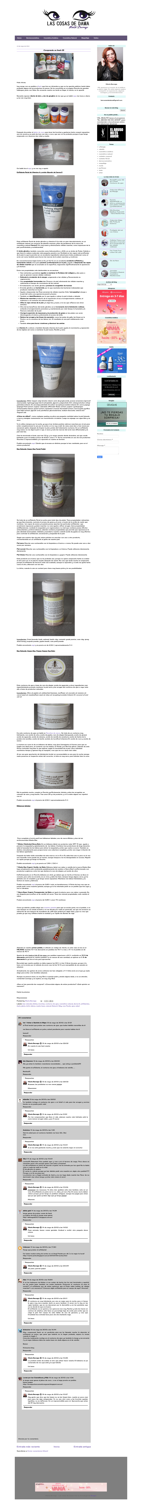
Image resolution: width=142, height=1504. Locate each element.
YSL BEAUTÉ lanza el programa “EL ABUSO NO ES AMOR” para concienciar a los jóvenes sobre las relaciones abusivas (111, 121)
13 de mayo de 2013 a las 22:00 (46, 1061)
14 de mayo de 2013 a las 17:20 (43, 1247)
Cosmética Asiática (51, 38)
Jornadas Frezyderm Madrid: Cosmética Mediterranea (117, 273)
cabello (101, 149)
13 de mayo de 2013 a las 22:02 (55, 1043)
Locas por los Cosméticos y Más (35, 1377)
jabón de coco (39, 132)
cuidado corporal (105, 156)
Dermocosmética (32, 38)
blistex (35, 1004)
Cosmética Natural (70, 38)
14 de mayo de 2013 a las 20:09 (55, 1266)
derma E (77, 1004)
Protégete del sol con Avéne (116, 231)
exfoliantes (85, 1004)
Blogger (93, 1495)
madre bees (40, 1006)
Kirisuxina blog (28, 1348)
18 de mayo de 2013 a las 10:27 (55, 1394)
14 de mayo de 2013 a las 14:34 (44, 1210)
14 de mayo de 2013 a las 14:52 (55, 1227)
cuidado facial (104, 158)
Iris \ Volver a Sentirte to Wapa (34, 1023)
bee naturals (27, 1004)
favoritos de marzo (53, 733)
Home (19, 38)
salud (78, 1006)
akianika (26, 1099)
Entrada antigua (82, 1446)
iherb (19, 1006)
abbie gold (27, 1210)
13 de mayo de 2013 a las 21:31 (59, 1023)
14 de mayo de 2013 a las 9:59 (54, 1114)
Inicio (57, 1446)
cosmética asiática (106, 151)
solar (101, 170)
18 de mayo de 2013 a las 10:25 (55, 1358)
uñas (101, 172)
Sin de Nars (114, 260)
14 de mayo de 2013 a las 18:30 (40, 1280)
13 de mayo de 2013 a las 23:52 (43, 1099)
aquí (74, 96)
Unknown (26, 1247)
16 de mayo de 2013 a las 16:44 (43, 1329)
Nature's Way (57, 1006)
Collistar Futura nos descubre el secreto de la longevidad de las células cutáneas (117, 243)
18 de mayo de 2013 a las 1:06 (61, 1377)
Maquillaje (85, 38)
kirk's (28, 1006)
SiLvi (25, 1159)
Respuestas (29, 1040)
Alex (24, 1280)
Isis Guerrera (28, 1061)
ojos (73, 1006)
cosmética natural (66, 1004)
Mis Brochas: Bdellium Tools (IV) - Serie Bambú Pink (117, 211)
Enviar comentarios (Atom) (38, 1451)
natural (48, 1006)
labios (33, 1006)
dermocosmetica (105, 161)
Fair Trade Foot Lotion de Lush (115, 251)
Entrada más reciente (28, 1446)
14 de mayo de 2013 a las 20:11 (54, 1298)
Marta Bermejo (33, 1043)
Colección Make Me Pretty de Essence (116, 221)
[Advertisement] (112, 474)
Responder (27, 1036)
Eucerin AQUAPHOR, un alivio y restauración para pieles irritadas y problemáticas (117, 203)
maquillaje (102, 163)
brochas (42, 1004)
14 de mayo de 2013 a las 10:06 (55, 1187)
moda (101, 165)
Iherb (40, 86)
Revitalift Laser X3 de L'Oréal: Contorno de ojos (117, 181)
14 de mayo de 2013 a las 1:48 (42, 1130)
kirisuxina (26, 1329)
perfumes (102, 168)
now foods (67, 1006)
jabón (23, 1006)
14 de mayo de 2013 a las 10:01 (55, 1145)
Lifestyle (102, 147)
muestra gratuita (50, 907)
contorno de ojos (52, 1004)
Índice (96, 38)
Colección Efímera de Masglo (117, 190)
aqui (29, 168)
